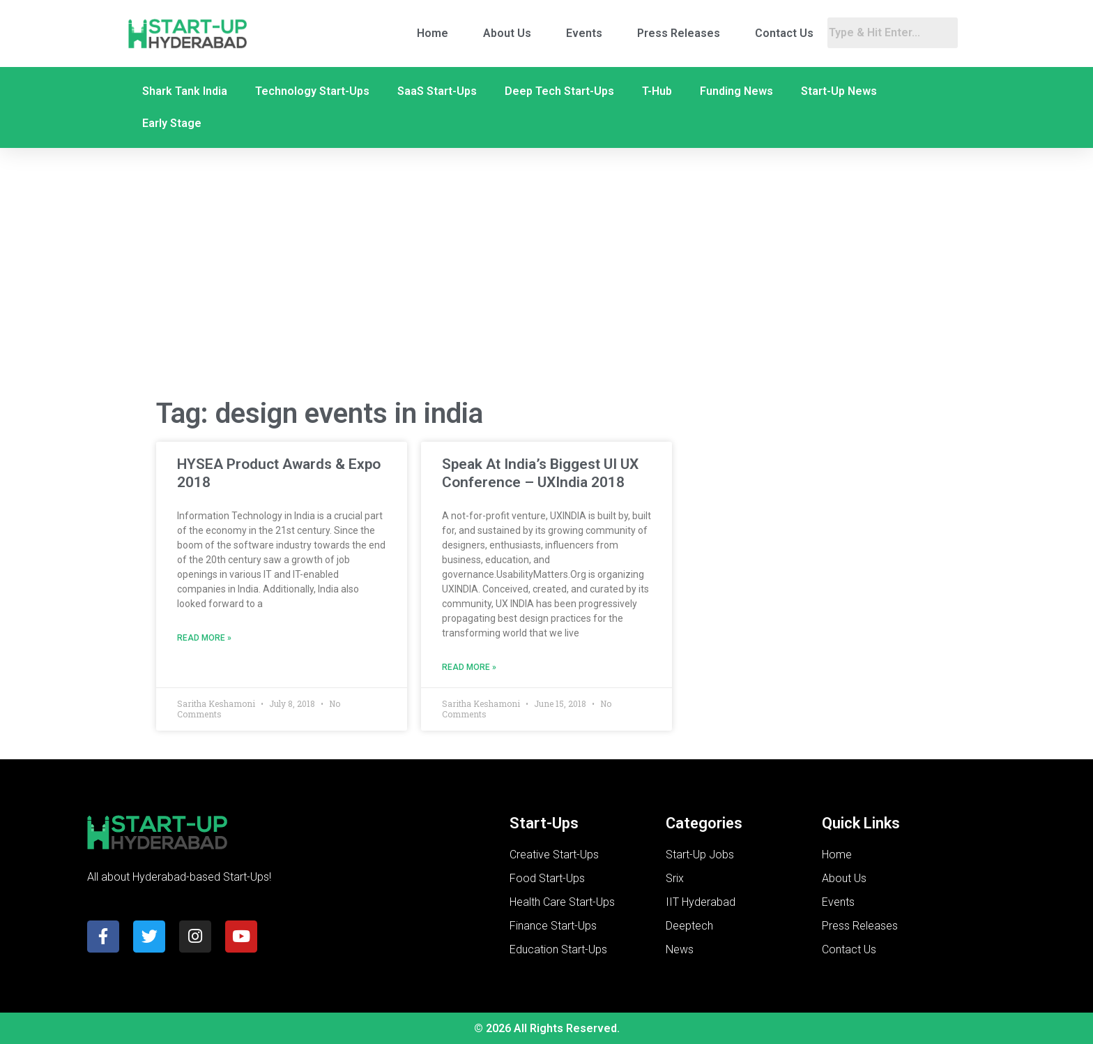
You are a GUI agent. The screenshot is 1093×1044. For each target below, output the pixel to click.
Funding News (736, 91)
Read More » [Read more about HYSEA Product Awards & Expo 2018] (204, 638)
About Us (507, 33)
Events (584, 33)
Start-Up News (839, 91)
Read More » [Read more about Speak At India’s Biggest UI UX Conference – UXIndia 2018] (469, 667)
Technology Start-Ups (312, 91)
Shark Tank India (184, 91)
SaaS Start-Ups (437, 91)
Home (432, 33)
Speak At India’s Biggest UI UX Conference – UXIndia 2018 (540, 473)
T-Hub (657, 91)
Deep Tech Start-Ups (559, 91)
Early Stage (171, 123)
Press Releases (678, 33)
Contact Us (784, 33)
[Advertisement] (546, 274)
